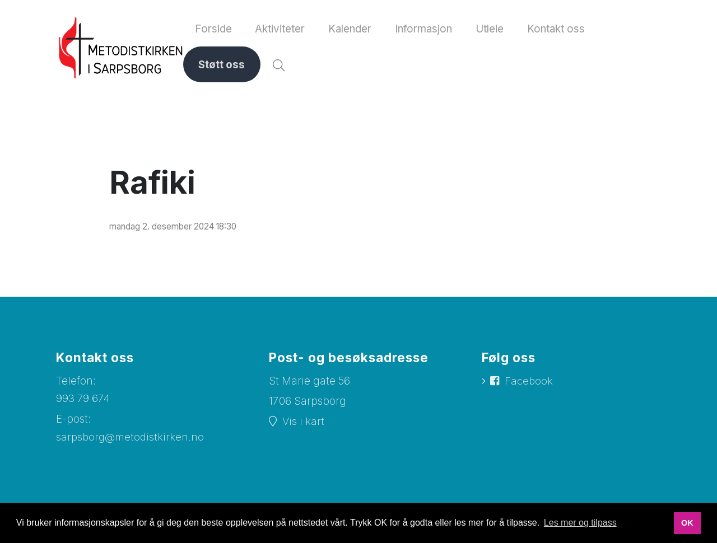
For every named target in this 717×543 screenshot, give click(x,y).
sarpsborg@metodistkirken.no (131, 440)
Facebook (529, 385)
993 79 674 (83, 402)
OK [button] (687, 522)
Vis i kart (303, 425)
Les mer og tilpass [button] (580, 522)
